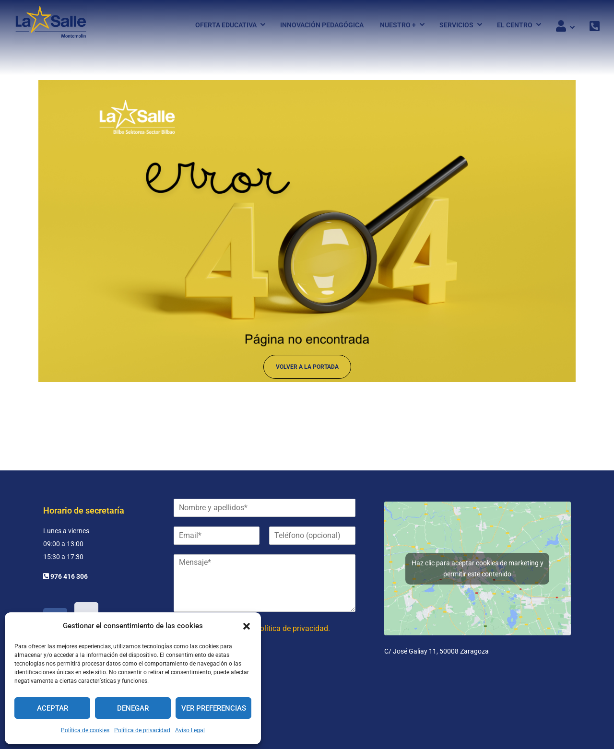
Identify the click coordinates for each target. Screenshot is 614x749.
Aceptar (52, 708)
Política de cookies (85, 730)
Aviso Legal (190, 730)
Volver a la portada (307, 370)
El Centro (514, 25)
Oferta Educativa (226, 25)
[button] (246, 626)
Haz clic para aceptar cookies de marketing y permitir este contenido (477, 568)
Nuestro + (398, 25)
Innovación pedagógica (322, 25)
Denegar (133, 708)
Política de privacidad (142, 730)
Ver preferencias (213, 708)
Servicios (456, 25)
